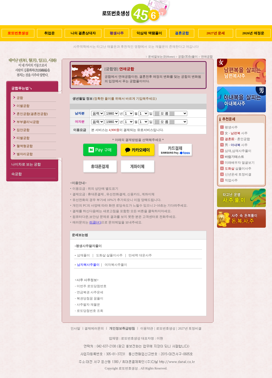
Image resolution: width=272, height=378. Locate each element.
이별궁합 (23, 106)
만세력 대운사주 (140, 255)
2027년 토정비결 (189, 328)
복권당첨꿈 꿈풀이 (90, 298)
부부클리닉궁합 (28, 122)
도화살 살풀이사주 (109, 255)
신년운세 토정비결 (238, 174)
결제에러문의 (94, 328)
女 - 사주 (236, 133)
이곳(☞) (95, 222)
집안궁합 (23, 130)
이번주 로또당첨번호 (91, 286)
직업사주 (231, 180)
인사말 (75, 328)
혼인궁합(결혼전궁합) (32, 114)
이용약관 (146, 328)
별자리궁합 (25, 154)
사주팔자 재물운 (88, 304)
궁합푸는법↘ (21, 88)
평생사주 (231, 127)
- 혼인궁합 (237, 139)
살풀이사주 (238, 168)
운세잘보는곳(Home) (161, 56)
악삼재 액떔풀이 (149, 33)
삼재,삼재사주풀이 (238, 151)
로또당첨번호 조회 (90, 311)
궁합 (20, 98)
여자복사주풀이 (116, 265)
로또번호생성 (165, 328)
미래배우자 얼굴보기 (240, 162)
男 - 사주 (236, 145)
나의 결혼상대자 (83, 33)
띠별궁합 (23, 138)
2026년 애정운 (253, 33)
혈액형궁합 (25, 146)
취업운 (49, 33)
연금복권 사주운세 (90, 292)
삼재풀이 (83, 255)
